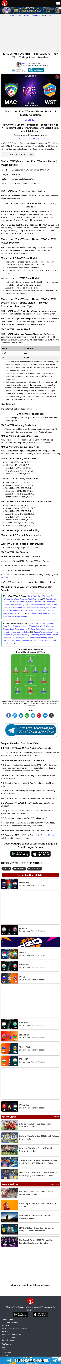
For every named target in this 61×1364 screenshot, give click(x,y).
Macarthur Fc (19, 869)
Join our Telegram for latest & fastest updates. (30, 139)
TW (15, 715)
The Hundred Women (10, 1323)
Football (6, 869)
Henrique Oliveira (35, 613)
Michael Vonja (19, 635)
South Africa (6, 1353)
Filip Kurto (37, 599)
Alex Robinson (18, 602)
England (5, 1356)
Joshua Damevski (17, 610)
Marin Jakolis (45, 607)
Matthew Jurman (48, 602)
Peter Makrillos (49, 613)
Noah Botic (7, 626)
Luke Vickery (16, 637)
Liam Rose (15, 599)
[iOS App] (40, 1317)
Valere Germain (34, 602)
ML (46, 715)
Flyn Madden (53, 610)
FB (9, 715)
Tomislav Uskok (26, 599)
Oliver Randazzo (18, 607)
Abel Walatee (41, 637)
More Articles (54, 1184)
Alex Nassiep (8, 643)
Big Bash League (8, 1340)
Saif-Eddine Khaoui (19, 616)
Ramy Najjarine (21, 629)
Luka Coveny (38, 640)
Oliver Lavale (8, 635)
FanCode (4, 577)
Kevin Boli (7, 616)
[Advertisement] (30, 33)
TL (33, 715)
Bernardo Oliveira (50, 604)
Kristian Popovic (21, 604)
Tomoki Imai (33, 623)
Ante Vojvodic (41, 610)
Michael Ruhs (8, 629)
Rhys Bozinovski (35, 626)
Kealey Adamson (35, 604)
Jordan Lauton (45, 635)
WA (27, 715)
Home (12, 15)
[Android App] (20, 1317)
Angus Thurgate (40, 632)
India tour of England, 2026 (12, 1334)
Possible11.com (47, 835)
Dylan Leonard (15, 640)
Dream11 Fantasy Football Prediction (28, 15)
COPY (52, 715)
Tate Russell (27, 640)
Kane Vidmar (48, 629)
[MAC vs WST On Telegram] (36, 71)
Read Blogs (55, 1117)
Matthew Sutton (23, 632)
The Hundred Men (8, 1337)
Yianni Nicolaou (43, 596)
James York (34, 635)
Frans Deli (7, 607)
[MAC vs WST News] (19, 71)
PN (40, 715)
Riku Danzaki (52, 632)
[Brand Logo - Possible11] (30, 1304)
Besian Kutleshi (50, 640)
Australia (5, 1350)
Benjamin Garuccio (20, 626)
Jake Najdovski (48, 626)
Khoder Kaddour (28, 637)
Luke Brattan (30, 610)
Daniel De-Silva (52, 599)
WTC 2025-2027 (7, 1326)
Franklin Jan (19, 613)
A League (30, 119)
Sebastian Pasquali (46, 623)
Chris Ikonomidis (32, 607)
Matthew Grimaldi (35, 629)
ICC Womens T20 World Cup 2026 (14, 1328)
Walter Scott (31, 596)
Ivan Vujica (7, 602)
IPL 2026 (5, 1331)
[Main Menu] (58, 3)
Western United (34, 869)
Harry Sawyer (8, 613)
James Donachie (9, 632)
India (3, 1347)
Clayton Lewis (8, 604)
